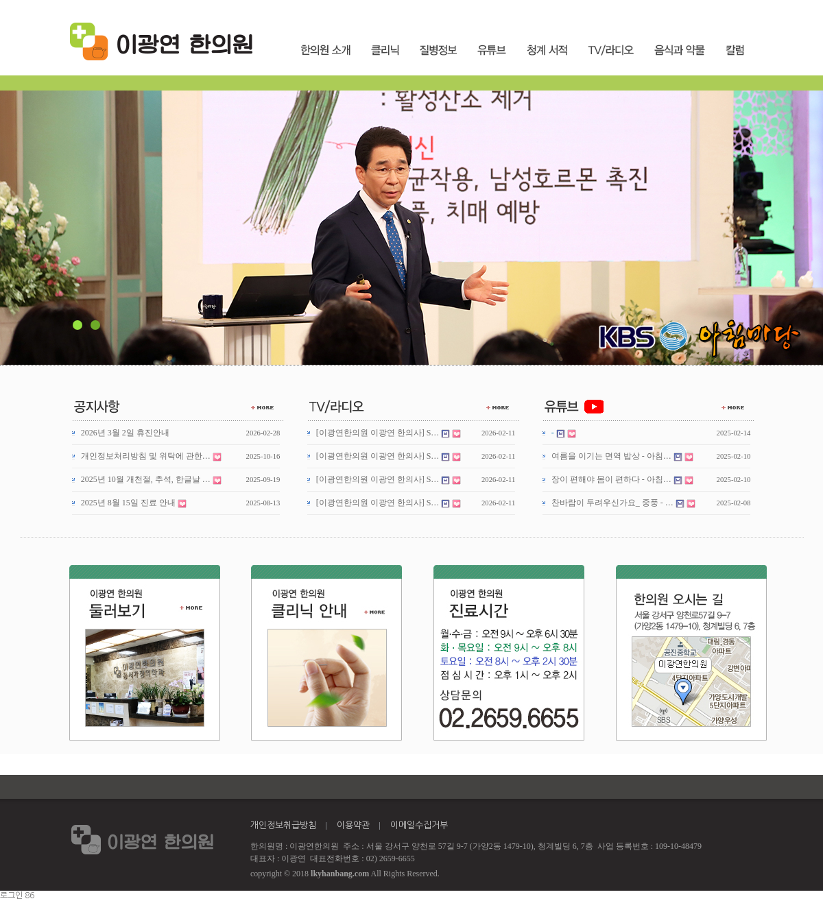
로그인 (11, 895)
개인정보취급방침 (283, 825)
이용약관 (353, 825)
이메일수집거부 (419, 825)
